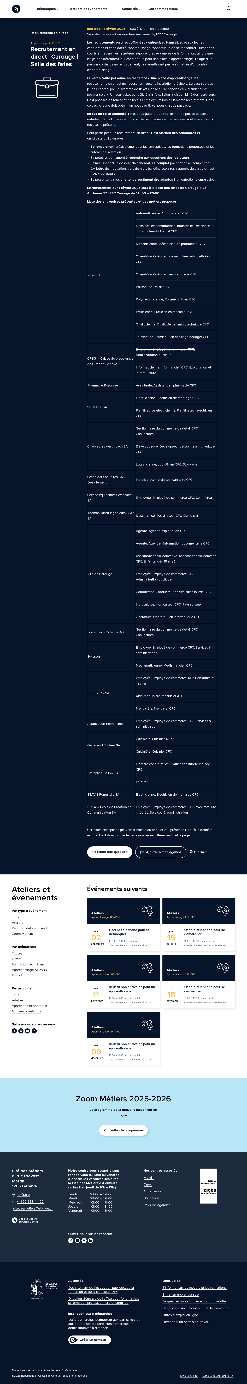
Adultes (17, 1000)
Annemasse (152, 1191)
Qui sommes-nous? (163, 9)
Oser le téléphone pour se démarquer (129, 932)
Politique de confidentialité (217, 1376)
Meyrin (149, 1178)
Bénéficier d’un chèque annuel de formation (195, 1308)
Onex (148, 1184)
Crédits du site (189, 1376)
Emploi (17, 975)
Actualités (131, 9)
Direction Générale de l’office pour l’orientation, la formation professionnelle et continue (103, 1301)
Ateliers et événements (90, 9)
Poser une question (110, 852)
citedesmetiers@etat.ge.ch (30, 1208)
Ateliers (17, 923)
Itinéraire (21, 1195)
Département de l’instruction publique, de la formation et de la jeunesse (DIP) (101, 1290)
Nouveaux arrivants (26, 1011)
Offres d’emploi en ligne (180, 1315)
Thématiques (46, 9)
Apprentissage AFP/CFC (30, 970)
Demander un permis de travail (185, 1322)
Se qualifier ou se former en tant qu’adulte (194, 1301)
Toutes (17, 953)
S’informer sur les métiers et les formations (194, 1288)
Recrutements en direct (29, 928)
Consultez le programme (123, 1130)
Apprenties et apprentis (29, 1006)
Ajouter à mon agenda (160, 852)
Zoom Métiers (22, 934)
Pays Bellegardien (157, 1205)
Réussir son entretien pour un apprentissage (132, 989)
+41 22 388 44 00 (28, 1202)
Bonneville (151, 1198)
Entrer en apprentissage (180, 1294)
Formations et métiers (28, 964)
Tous (15, 917)
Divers (16, 959)
